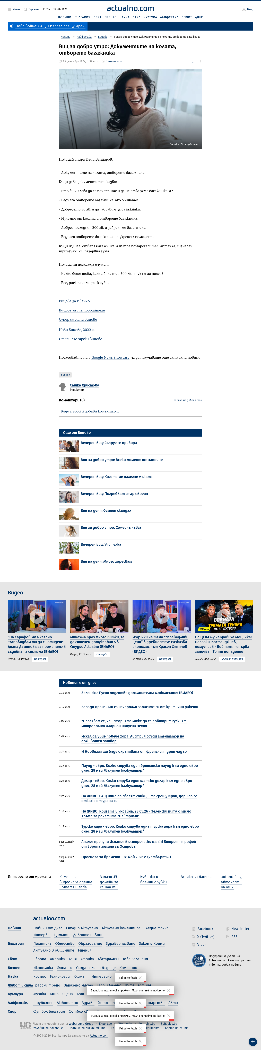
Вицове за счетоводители (82, 310)
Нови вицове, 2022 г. (77, 330)
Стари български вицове (80, 339)
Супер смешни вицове (78, 319)
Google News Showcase (110, 358)
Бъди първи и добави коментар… (90, 411)
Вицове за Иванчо (74, 301)
